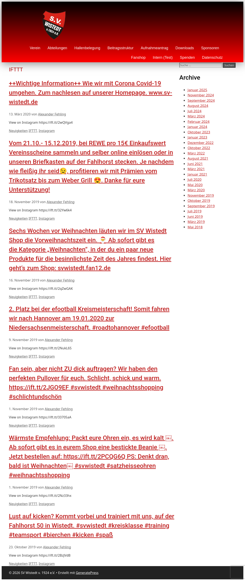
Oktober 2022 (199, 147)
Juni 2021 (195, 163)
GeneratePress (87, 572)
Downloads (184, 48)
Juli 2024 (194, 111)
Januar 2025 (197, 89)
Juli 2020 (194, 179)
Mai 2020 (195, 184)
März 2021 (196, 169)
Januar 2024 (197, 126)
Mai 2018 (195, 227)
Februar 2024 (198, 121)
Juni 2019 (195, 216)
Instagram (47, 130)
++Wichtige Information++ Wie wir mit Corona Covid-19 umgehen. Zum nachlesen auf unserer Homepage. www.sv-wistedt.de (90, 92)
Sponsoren (210, 48)
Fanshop (138, 57)
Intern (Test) (163, 57)
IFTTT (33, 130)
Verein (35, 48)
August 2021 (198, 158)
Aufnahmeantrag (154, 48)
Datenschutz (212, 57)
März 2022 (196, 153)
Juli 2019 (194, 211)
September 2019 (201, 206)
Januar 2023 (197, 137)
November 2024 (201, 95)
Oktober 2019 (199, 200)
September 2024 (201, 100)
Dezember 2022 (201, 142)
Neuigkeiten (18, 130)
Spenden (187, 57)
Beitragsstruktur (120, 48)
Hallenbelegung (87, 48)
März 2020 (196, 190)
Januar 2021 (197, 174)
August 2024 (198, 105)
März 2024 (196, 116)
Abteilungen (57, 48)
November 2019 (201, 195)
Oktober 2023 (199, 132)
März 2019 (196, 221)
